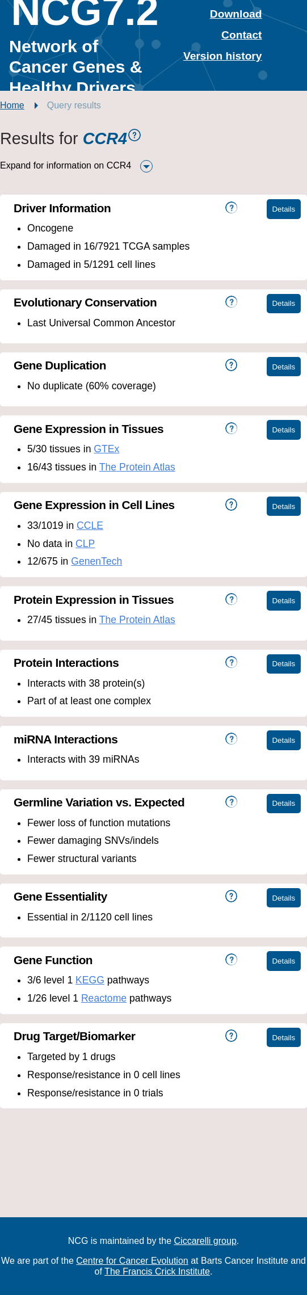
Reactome (104, 998)
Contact (241, 35)
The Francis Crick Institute (157, 1271)
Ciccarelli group (205, 1241)
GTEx (106, 449)
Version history (222, 56)
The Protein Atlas (137, 467)
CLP (85, 543)
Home (12, 105)
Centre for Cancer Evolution (132, 1260)
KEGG (89, 980)
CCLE (90, 525)
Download (236, 14)
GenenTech (96, 561)
